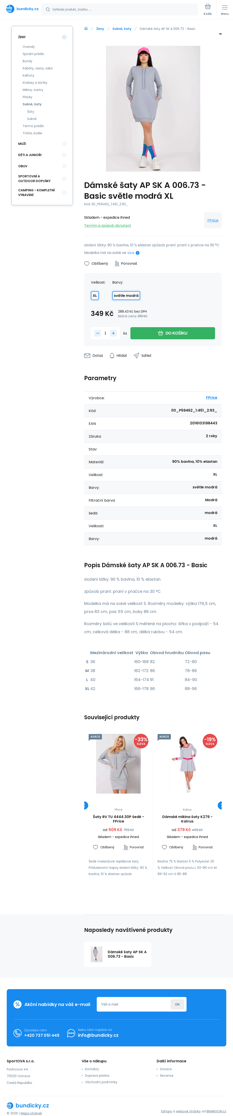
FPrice (212, 220)
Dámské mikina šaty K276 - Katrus (187, 819)
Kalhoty (28, 75)
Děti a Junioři (30, 155)
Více (130, 253)
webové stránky (188, 1111)
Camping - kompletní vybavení (36, 192)
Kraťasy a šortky (35, 82)
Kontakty (92, 1069)
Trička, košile (32, 133)
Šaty (30, 111)
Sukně (32, 119)
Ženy (100, 28)
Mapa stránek (31, 1113)
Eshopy (166, 1111)
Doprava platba (97, 1075)
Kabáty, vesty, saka (38, 68)
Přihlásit (177, 1004)
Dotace (166, 1069)
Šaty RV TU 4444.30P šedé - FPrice (118, 819)
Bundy (27, 61)
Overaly (29, 46)
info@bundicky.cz (98, 1035)
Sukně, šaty (121, 28)
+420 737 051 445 (41, 1035)
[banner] (21, 8)
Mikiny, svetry (33, 90)
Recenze (167, 1075)
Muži (22, 143)
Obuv (22, 166)
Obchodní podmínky (101, 1082)
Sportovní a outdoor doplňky (34, 178)
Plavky (27, 97)
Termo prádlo (33, 126)
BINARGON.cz (216, 1111)
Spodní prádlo (33, 54)
